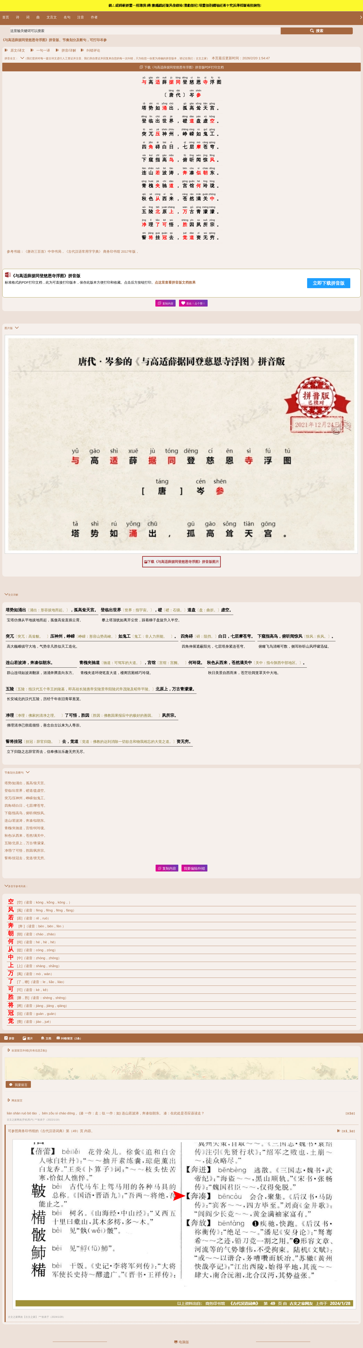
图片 (27, 1038)
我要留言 (18, 1085)
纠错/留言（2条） (69, 1038)
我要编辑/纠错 (194, 868)
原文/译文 (15, 50)
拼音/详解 (66, 50)
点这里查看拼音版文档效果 (175, 282)
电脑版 (181, 1342)
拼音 (9, 1038)
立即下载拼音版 (329, 283)
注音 (80, 17)
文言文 (52, 17)
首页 (5, 17)
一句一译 (40, 50)
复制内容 (165, 303)
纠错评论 (90, 50)
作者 (94, 17)
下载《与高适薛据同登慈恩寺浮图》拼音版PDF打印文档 (181, 67)
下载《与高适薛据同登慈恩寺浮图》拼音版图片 (181, 562)
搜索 (316, 31)
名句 (67, 17)
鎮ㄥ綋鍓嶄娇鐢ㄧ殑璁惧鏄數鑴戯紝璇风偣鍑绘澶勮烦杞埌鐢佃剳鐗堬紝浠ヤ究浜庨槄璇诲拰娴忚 (185, 5)
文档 (46, 1038)
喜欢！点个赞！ (193, 303)
